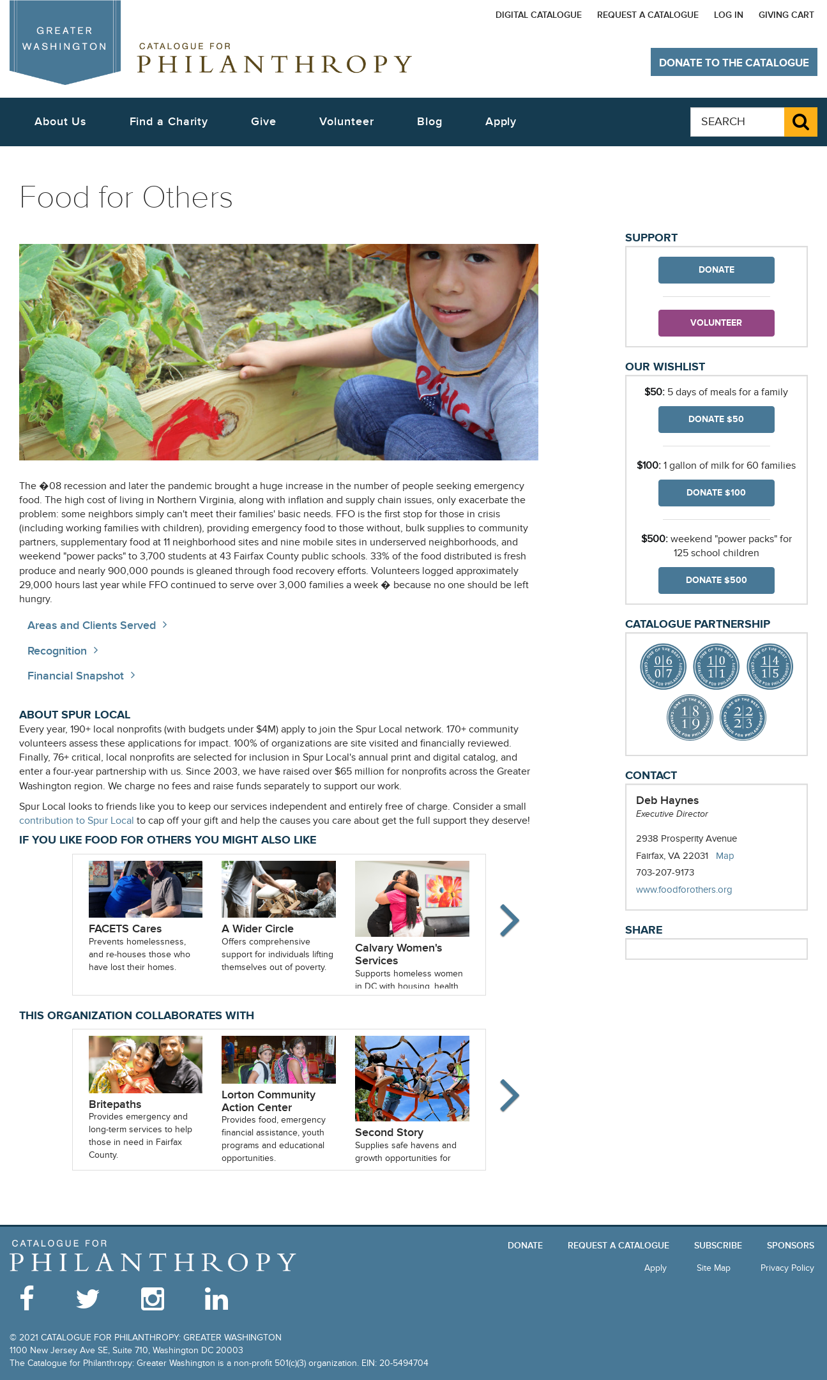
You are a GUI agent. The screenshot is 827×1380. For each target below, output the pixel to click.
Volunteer (716, 322)
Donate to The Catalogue (734, 63)
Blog (430, 121)
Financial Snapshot (75, 676)
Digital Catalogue (539, 15)
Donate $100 (716, 492)
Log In (728, 15)
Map (725, 855)
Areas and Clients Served (91, 625)
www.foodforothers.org (697, 890)
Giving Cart (786, 15)
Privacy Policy (787, 1267)
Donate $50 (716, 419)
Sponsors (790, 1245)
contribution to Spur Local (76, 821)
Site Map (714, 1267)
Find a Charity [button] (169, 121)
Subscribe (718, 1245)
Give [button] (264, 121)
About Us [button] (60, 121)
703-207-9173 (665, 872)
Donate (716, 269)
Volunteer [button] (346, 121)
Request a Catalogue (648, 15)
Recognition (57, 651)
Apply (501, 121)
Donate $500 (716, 580)
